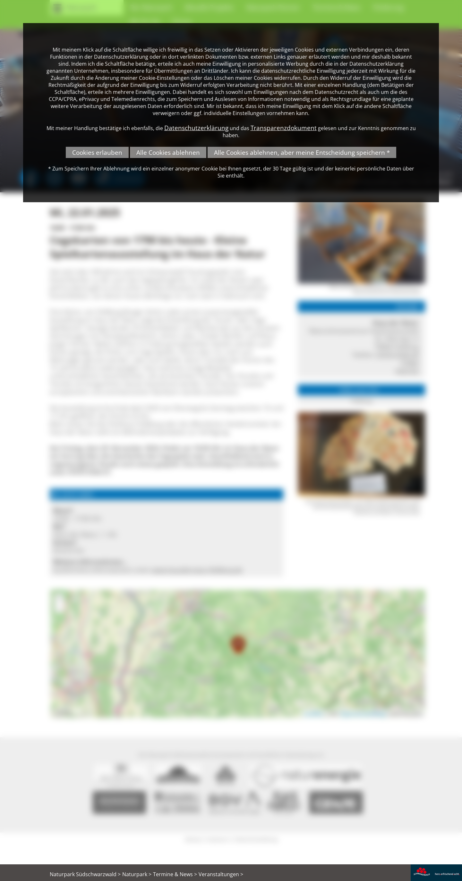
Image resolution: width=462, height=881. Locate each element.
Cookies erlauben (97, 152)
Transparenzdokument (284, 128)
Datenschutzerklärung (196, 128)
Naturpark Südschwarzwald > (85, 874)
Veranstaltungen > (221, 874)
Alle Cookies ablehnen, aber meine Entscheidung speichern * (302, 152)
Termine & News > (175, 874)
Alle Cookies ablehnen (168, 152)
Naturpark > (136, 874)
